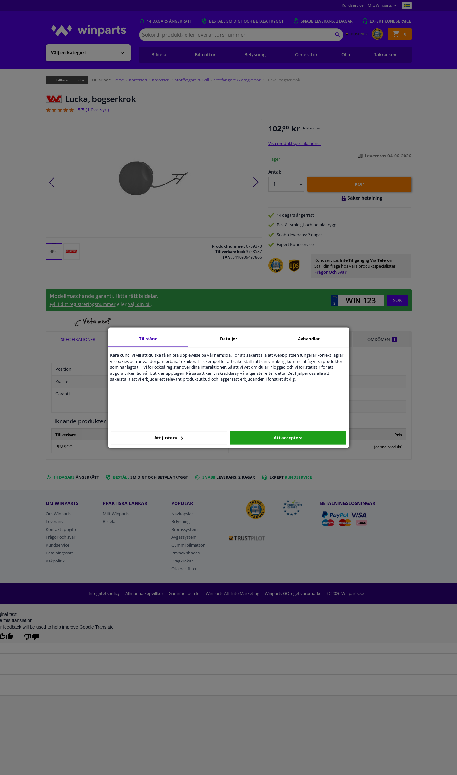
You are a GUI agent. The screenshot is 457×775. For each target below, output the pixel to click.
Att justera (168, 438)
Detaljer (228, 339)
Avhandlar (309, 339)
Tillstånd (148, 339)
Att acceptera (288, 438)
